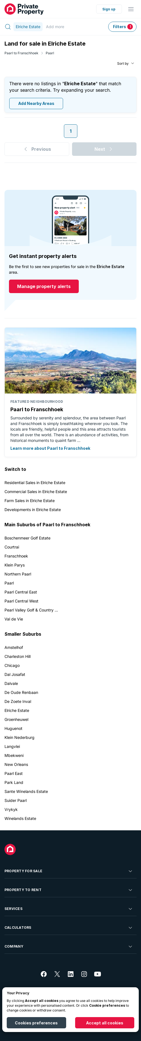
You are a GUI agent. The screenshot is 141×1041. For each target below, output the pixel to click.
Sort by (123, 63)
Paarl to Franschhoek (21, 53)
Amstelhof (13, 647)
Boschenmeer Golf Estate (27, 538)
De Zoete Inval (17, 701)
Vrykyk (11, 809)
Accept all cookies (104, 1022)
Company (68, 946)
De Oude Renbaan (21, 692)
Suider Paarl (15, 800)
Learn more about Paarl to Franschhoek (50, 448)
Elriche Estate (16, 710)
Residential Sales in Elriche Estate (34, 482)
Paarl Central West (21, 601)
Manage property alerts (44, 286)
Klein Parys (14, 565)
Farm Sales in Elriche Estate (29, 500)
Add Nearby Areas (36, 103)
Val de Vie (13, 619)
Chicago (12, 665)
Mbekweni (14, 755)
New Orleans (16, 764)
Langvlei (12, 746)
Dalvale (11, 683)
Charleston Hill (17, 656)
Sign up (108, 9)
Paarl (50, 53)
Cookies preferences (36, 1022)
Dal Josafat (14, 674)
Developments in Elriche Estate (32, 509)
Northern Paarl (17, 574)
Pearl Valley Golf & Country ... (31, 610)
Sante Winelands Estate (26, 791)
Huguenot (13, 728)
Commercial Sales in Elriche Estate (35, 491)
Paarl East (13, 773)
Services (68, 909)
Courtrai (11, 547)
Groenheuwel (16, 719)
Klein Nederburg (19, 737)
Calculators (68, 927)
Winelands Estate (20, 818)
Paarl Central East (20, 592)
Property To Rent (68, 890)
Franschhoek (16, 556)
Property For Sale (68, 871)
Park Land (13, 782)
